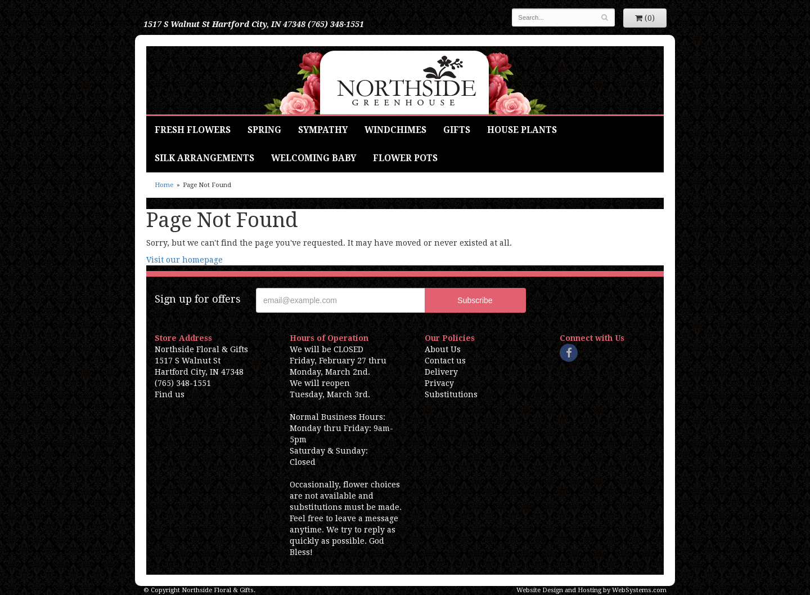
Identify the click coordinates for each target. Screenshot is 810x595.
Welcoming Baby (313, 158)
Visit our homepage (184, 259)
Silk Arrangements (204, 158)
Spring (264, 130)
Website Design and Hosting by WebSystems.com (591, 590)
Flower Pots (405, 158)
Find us (169, 394)
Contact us (445, 360)
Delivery (441, 371)
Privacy (439, 383)
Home (164, 185)
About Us (443, 349)
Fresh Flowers (193, 130)
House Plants (522, 130)
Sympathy (323, 130)
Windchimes (395, 130)
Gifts (456, 130)
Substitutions (451, 394)
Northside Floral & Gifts (405, 80)
